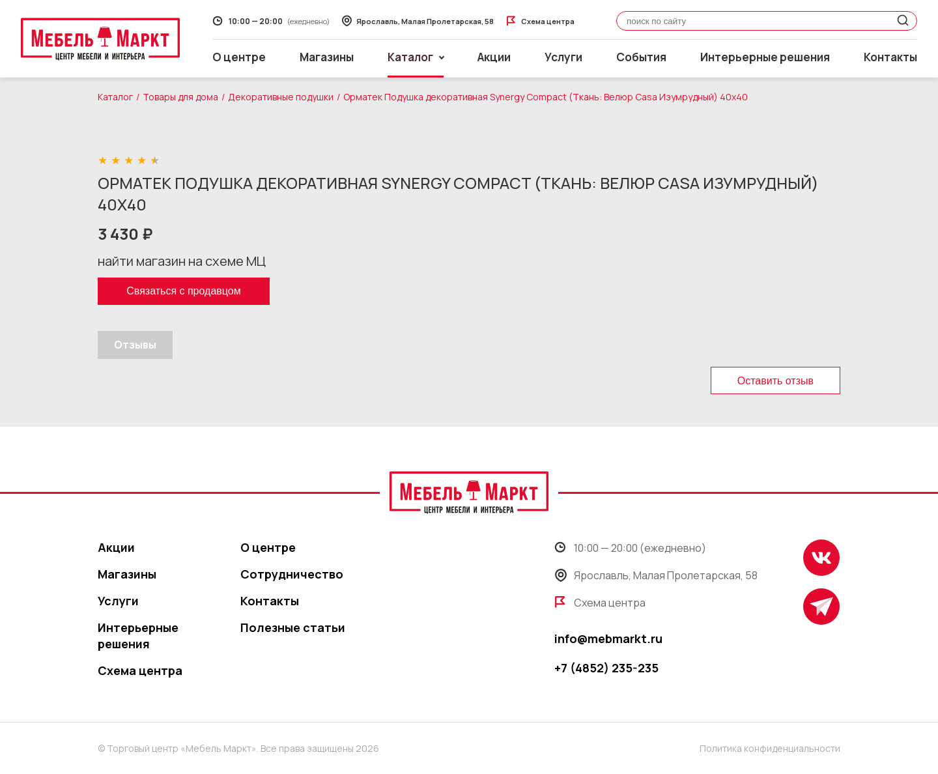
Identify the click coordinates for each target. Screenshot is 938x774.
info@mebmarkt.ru (608, 638)
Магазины (327, 57)
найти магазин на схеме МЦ (182, 261)
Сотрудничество (291, 574)
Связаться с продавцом (183, 290)
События (641, 57)
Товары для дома (180, 97)
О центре (239, 57)
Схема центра (140, 670)
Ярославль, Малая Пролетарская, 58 (656, 575)
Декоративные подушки (281, 97)
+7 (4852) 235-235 (606, 668)
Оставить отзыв (775, 380)
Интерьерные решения (765, 57)
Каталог (115, 97)
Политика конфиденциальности (770, 748)
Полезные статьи (292, 627)
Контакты (890, 57)
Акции (494, 57)
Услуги (563, 57)
